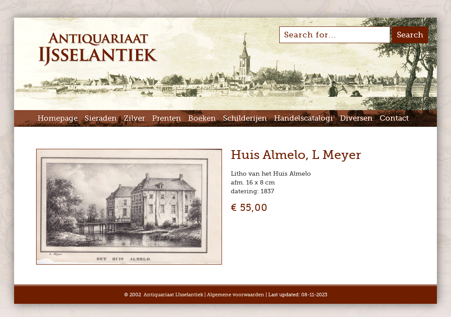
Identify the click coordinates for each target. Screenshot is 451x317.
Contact (394, 118)
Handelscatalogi (303, 118)
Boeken (202, 118)
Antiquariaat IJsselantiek (173, 295)
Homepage (57, 118)
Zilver (134, 118)
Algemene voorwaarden (235, 295)
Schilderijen (245, 118)
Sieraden (101, 118)
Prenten (166, 118)
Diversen (356, 118)
